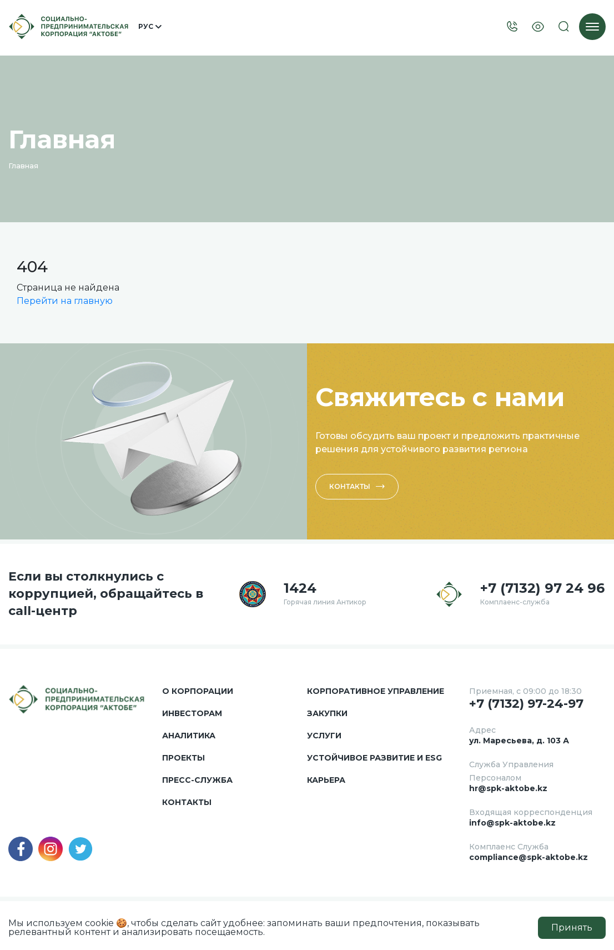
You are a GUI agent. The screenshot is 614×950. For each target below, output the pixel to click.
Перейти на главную (65, 301)
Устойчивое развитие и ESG (374, 758)
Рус (150, 26)
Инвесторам (192, 713)
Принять (571, 927)
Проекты (183, 758)
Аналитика (188, 736)
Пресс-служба (197, 780)
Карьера (326, 780)
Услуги (324, 736)
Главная (23, 165)
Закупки (327, 713)
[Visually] (538, 26)
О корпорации (197, 691)
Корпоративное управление (375, 691)
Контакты (357, 486)
